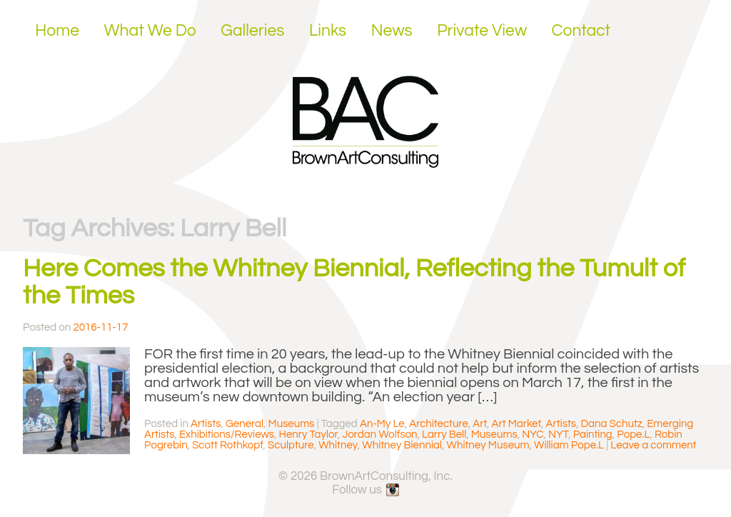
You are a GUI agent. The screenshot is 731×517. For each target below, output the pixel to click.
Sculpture (291, 445)
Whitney (338, 445)
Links (327, 30)
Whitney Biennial (402, 445)
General (244, 423)
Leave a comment (653, 445)
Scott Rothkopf (227, 445)
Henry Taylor (308, 434)
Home (57, 30)
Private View (482, 30)
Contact (581, 30)
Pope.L (633, 434)
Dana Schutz (611, 423)
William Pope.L (569, 445)
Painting (592, 434)
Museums (291, 423)
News (392, 30)
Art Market (517, 423)
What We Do (150, 30)
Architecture (438, 423)
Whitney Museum (488, 445)
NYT (558, 434)
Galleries (252, 30)
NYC (532, 434)
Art (480, 423)
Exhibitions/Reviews (226, 434)
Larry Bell (444, 434)
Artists (206, 423)
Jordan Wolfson (380, 434)
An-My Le (382, 423)
